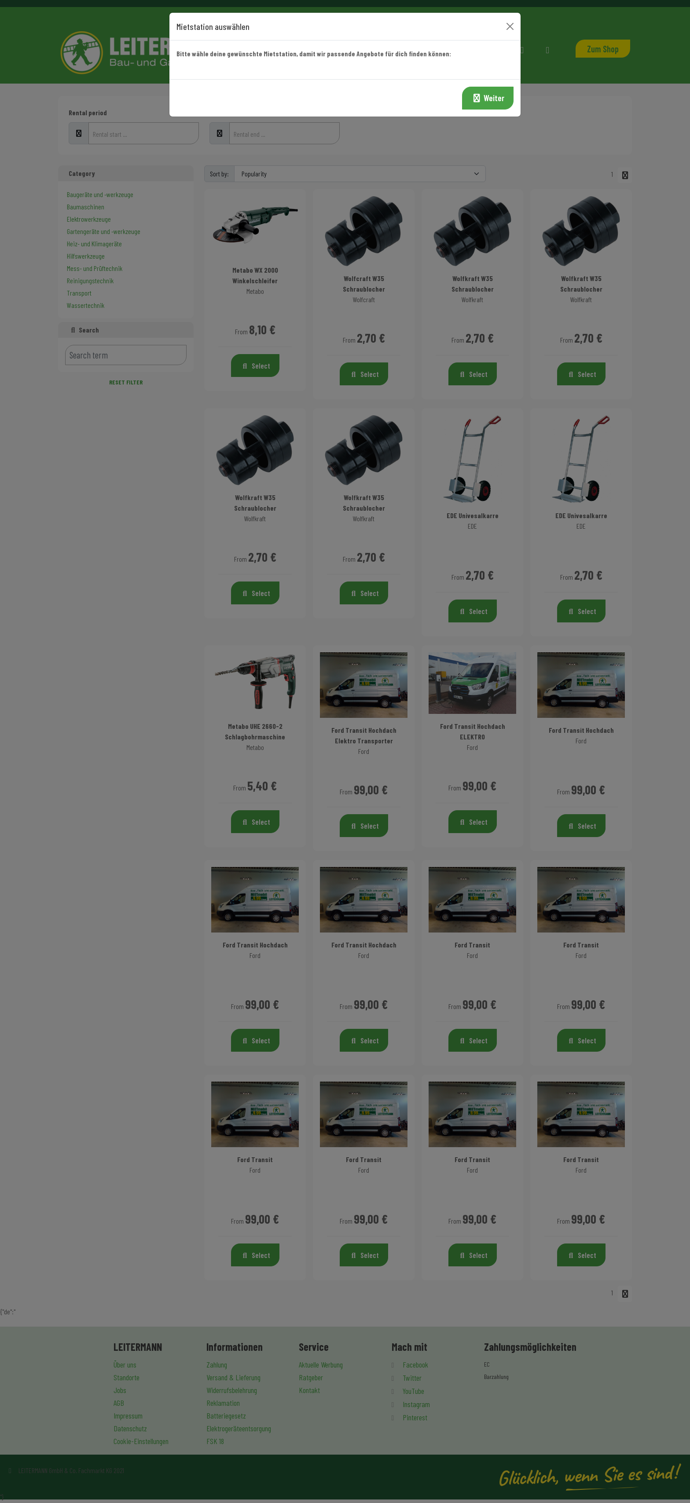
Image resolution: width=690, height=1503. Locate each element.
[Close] (510, 26)
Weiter (487, 98)
